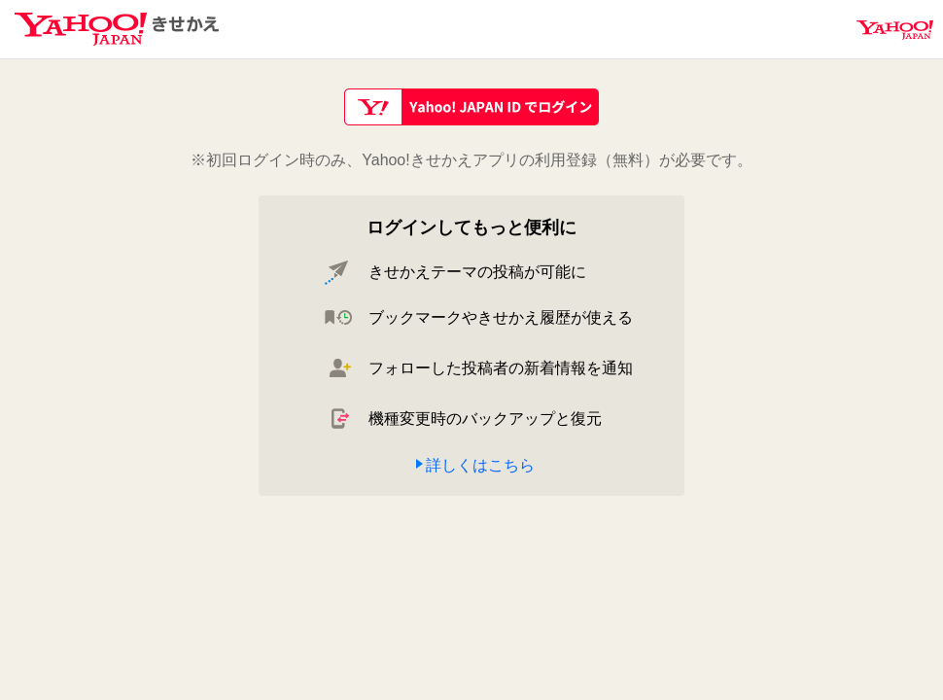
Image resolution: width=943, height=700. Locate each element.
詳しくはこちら (480, 465)
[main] (471, 294)
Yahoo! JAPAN (894, 30)
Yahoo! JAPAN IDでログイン (471, 106)
